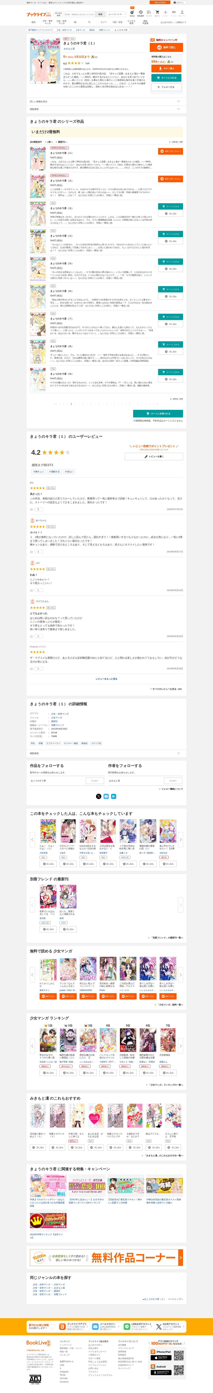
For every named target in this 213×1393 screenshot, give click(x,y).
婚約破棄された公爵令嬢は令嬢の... (147, 1058)
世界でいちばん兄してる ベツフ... (47, 914)
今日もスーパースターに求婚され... (67, 848)
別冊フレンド (57, 725)
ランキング (65, 1355)
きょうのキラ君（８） (62, 346)
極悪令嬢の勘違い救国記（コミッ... (67, 1058)
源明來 (150, 853)
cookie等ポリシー (126, 1365)
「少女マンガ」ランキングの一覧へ (165, 1085)
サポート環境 (94, 1358)
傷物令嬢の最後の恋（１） (147, 847)
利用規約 (122, 1355)
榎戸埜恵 (64, 1062)
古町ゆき (163, 853)
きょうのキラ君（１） (62, 153)
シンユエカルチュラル (149, 990)
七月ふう (123, 1062)
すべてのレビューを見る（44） (168, 689)
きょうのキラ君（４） (62, 236)
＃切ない (69, 471)
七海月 (63, 853)
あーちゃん (41, 520)
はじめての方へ (167, 22)
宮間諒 (152, 1062)
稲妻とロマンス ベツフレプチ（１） (115, 1136)
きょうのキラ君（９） (62, 374)
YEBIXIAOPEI (86, 990)
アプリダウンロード (97, 1351)
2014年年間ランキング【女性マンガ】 (46, 1236)
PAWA (102, 990)
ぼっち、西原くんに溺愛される (67, 912)
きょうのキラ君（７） (62, 318)
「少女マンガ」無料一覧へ (170, 1004)
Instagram (64, 1372)
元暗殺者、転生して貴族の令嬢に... (127, 1058)
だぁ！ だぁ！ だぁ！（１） (49, 847)
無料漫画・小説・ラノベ (71, 1348)
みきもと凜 (69, 48)
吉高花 (43, 1062)
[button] (48, 864)
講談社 (54, 721)
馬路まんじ (74, 1062)
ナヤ (127, 990)
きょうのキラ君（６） (62, 291)
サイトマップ (124, 1368)
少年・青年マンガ (48, 22)
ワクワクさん (42, 601)
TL (89, 22)
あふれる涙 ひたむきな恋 (95, 1135)
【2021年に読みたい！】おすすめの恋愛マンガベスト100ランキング (86, 1201)
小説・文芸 (117, 22)
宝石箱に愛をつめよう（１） (37, 1135)
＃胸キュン (38, 471)
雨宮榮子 (103, 853)
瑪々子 (142, 853)
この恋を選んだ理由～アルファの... (127, 986)
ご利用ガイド (180, 22)
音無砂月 (133, 1062)
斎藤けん (163, 1062)
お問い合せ (93, 1368)
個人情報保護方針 (126, 1358)
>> (157, 404)
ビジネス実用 (131, 22)
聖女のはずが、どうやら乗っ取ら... (47, 1058)
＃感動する (54, 471)
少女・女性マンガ (62, 22)
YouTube (64, 1378)
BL (75, 22)
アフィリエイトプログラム (100, 1375)
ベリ (121, 990)
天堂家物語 (164, 1055)
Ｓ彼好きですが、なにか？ (132, 1135)
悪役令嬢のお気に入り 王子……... (87, 1058)
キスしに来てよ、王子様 (171, 1135)
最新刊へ (62, 142)
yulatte (62, 990)
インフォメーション (97, 1365)
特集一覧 (64, 1351)
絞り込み (58, 14)
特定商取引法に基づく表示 (130, 1362)
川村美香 (44, 853)
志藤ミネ (123, 853)
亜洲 (62, 918)
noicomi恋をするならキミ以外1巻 (88, 847)
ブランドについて (126, 1348)
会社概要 (122, 1345)
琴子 (111, 1062)
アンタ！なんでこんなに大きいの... (67, 986)
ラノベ (103, 22)
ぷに (38, 563)
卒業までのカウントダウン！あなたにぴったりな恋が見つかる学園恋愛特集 (47, 1202)
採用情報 (122, 1351)
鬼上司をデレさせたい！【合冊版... (167, 848)
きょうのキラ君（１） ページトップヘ (162, 1299)
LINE (62, 1365)
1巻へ (50, 142)
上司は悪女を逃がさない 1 (107, 847)
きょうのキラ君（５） (62, 263)
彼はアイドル (152, 1134)
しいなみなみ (86, 1062)
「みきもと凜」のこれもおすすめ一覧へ (163, 1155)
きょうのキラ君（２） (62, 180)
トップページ (66, 1345)
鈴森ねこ (143, 1062)
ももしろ (95, 853)
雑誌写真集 (145, 22)
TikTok (62, 1375)
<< (55, 404)
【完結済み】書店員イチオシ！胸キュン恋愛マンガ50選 (124, 1201)
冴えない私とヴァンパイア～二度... (87, 986)
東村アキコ (45, 990)
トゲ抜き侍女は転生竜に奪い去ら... (127, 848)
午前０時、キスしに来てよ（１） (76, 1136)
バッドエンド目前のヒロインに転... (107, 1058)
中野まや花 (85, 853)
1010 (69, 990)
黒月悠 (43, 918)
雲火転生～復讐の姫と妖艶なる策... (107, 986)
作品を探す (93, 1348)
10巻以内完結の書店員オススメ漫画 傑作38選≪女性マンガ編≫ (164, 1201)
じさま (50, 1062)
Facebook (64, 1382)
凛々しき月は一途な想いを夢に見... (147, 986)
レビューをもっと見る (106, 679)
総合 (34, 22)
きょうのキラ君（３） (62, 208)
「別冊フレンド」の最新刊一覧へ (167, 937)
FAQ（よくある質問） (98, 1362)
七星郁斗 (103, 1062)
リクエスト (93, 1372)
